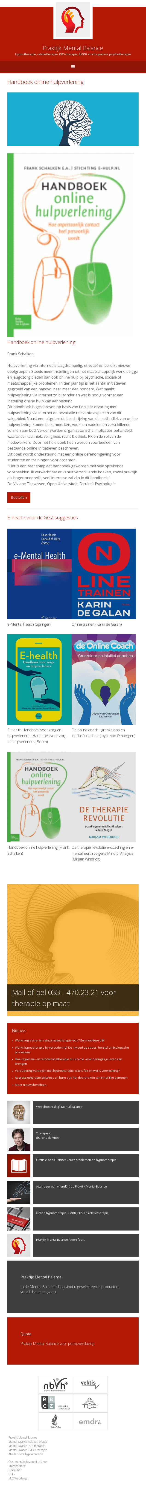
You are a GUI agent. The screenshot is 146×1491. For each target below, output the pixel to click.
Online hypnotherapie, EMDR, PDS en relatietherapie (58, 1219)
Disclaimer (15, 1470)
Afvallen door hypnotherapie (26, 1454)
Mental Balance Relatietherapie (28, 1442)
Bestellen (19, 497)
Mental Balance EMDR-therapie (28, 1450)
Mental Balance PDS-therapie (27, 1446)
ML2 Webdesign (18, 1478)
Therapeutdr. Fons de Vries (33, 1139)
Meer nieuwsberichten (31, 1085)
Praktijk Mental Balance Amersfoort (46, 1245)
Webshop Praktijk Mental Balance (44, 1112)
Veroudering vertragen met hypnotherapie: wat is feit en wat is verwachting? (67, 1070)
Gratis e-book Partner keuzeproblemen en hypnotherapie (62, 1165)
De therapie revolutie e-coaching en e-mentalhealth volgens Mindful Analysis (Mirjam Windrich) (104, 807)
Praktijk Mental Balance (23, 1437)
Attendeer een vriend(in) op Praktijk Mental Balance (57, 1192)
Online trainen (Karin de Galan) (104, 578)
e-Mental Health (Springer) (39, 578)
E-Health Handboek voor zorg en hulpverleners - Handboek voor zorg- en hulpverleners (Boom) (39, 689)
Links (12, 1474)
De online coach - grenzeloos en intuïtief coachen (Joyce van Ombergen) (104, 686)
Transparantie (17, 1466)
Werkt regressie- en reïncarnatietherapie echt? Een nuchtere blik (60, 1040)
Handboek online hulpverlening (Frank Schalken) (39, 804)
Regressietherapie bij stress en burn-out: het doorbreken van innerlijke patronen (71, 1077)
